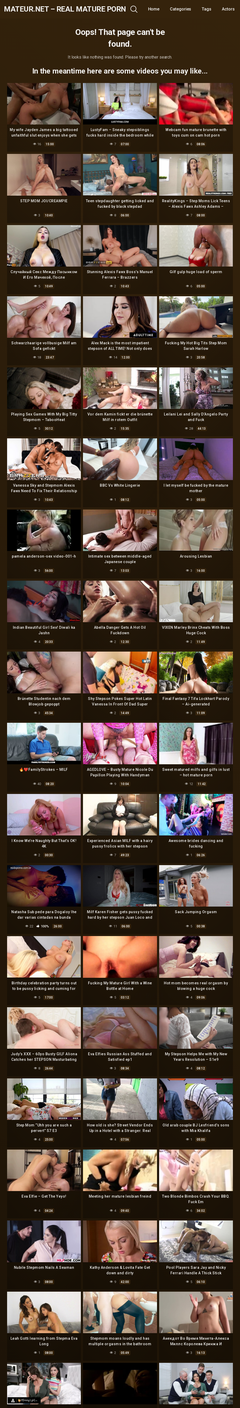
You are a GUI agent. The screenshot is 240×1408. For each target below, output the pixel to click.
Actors (228, 9)
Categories (180, 9)
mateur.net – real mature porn (65, 9)
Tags (206, 9)
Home (154, 9)
